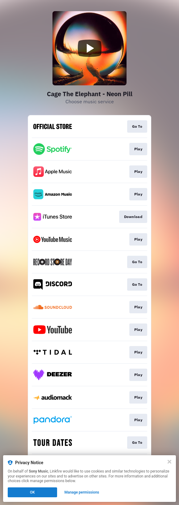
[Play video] (89, 48)
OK (32, 492)
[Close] (169, 462)
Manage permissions (82, 492)
